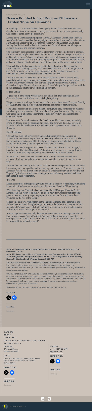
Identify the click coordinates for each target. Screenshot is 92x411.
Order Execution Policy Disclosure (25, 341)
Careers (9, 332)
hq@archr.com (56, 352)
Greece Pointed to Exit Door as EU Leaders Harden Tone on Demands (41, 20)
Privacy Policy (12, 343)
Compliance (10, 338)
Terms (7, 335)
